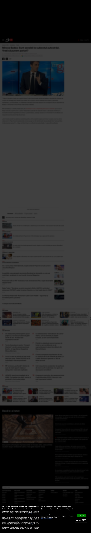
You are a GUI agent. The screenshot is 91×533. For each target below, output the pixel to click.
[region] (45, 518)
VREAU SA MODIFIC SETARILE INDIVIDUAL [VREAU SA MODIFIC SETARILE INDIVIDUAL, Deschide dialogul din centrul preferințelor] (81, 520)
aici (32, 523)
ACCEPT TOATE (81, 515)
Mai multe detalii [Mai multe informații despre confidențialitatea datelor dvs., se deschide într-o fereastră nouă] (31, 513)
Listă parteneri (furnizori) (46, 518)
